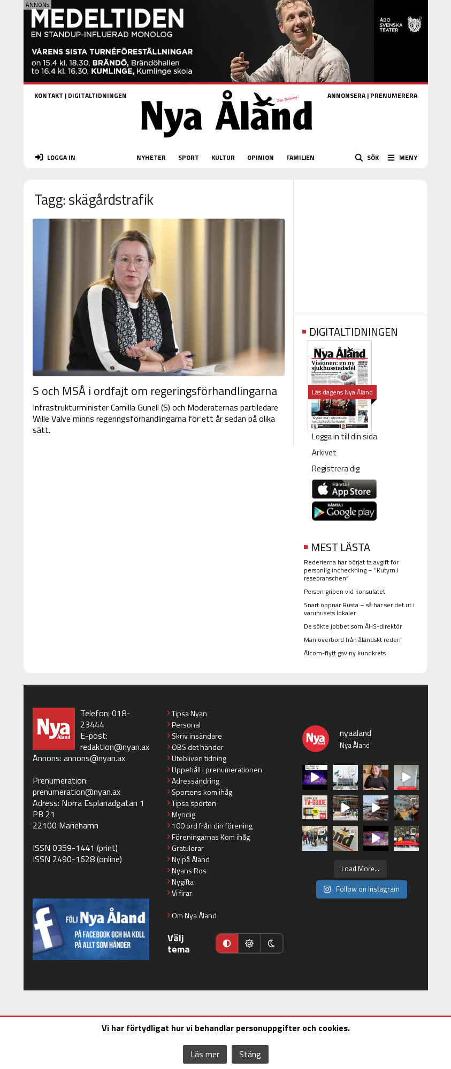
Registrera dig (336, 468)
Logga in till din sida (344, 436)
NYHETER (151, 157)
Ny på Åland (191, 859)
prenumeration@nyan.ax (76, 791)
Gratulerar (188, 848)
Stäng (250, 1054)
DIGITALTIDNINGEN (97, 95)
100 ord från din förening (212, 825)
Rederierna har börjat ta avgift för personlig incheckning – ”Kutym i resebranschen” (351, 570)
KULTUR (223, 157)
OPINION (260, 157)
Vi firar (182, 892)
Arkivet (324, 452)
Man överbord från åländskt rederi (352, 639)
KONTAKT (48, 95)
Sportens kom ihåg (202, 791)
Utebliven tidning (199, 758)
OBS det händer (198, 747)
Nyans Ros (189, 870)
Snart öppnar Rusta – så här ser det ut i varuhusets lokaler (359, 609)
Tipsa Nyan (189, 713)
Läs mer (204, 1054)
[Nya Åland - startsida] (226, 141)
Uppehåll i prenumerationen (217, 769)
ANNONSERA (346, 95)
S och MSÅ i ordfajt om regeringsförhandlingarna (155, 391)
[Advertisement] (360, 243)
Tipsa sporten (194, 803)
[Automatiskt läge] (227, 943)
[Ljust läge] (249, 943)
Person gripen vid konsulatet (344, 591)
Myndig (183, 814)
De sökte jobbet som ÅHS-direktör (353, 626)
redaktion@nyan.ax (114, 746)
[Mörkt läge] (272, 943)
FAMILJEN (300, 157)
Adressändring (195, 780)
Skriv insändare (197, 735)
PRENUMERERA (393, 95)
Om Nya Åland (194, 915)
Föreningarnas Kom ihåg (211, 836)
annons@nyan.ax (94, 758)
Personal (186, 724)
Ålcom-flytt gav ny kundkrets (345, 653)
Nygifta (183, 881)
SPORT (188, 157)
